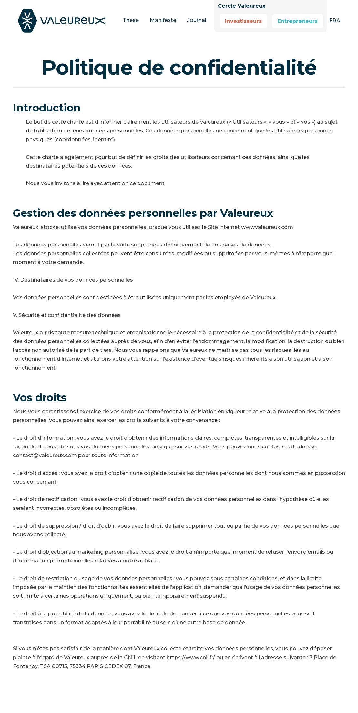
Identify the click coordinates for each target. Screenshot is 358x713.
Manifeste (163, 20)
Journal (196, 20)
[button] (334, 20)
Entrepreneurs (298, 21)
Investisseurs (243, 21)
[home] (66, 20)
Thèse (131, 20)
